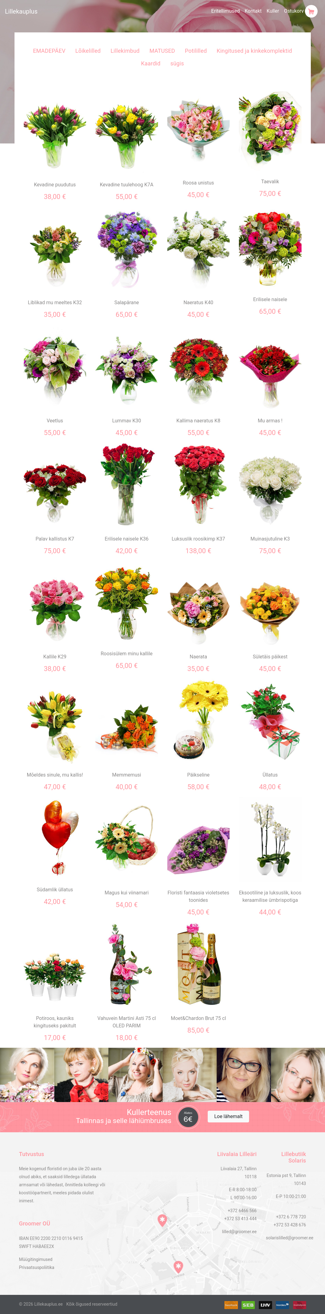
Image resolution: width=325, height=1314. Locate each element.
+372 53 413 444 (240, 1218)
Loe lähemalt (228, 1116)
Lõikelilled (88, 51)
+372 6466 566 (242, 1210)
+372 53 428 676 (290, 1224)
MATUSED (162, 51)
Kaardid (150, 63)
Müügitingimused (35, 1259)
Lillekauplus (21, 11)
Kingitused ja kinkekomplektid (254, 51)
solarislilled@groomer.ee (289, 1237)
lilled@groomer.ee (239, 1231)
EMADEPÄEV (49, 51)
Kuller (273, 11)
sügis (177, 63)
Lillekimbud (125, 51)
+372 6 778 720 (291, 1216)
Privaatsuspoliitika (36, 1267)
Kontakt (253, 11)
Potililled (196, 51)
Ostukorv (301, 11)
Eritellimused (225, 11)
